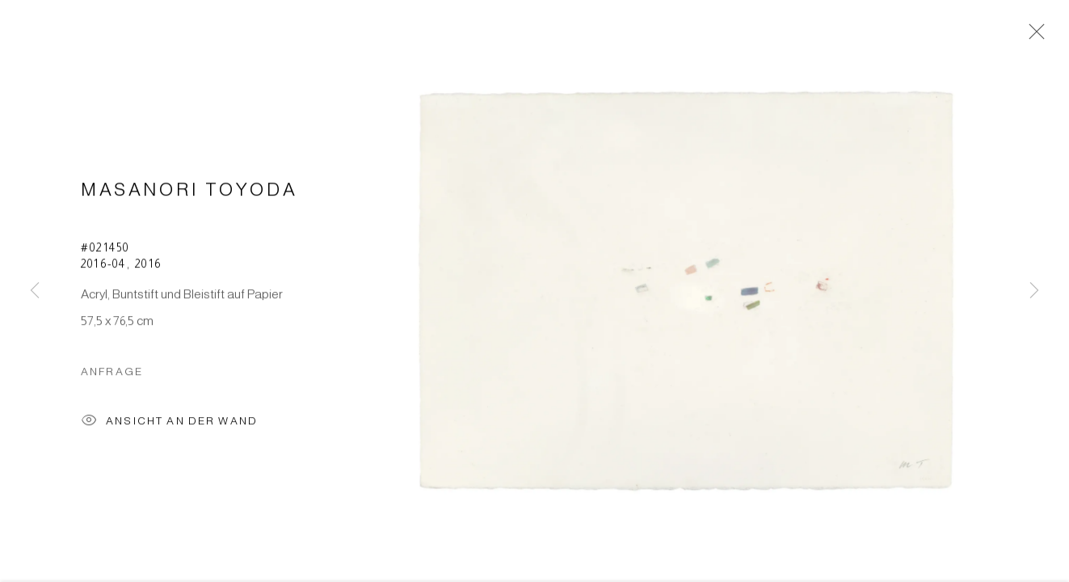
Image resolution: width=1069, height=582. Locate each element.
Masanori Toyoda (189, 193)
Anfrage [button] (112, 375)
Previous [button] (34, 291)
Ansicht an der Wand (169, 425)
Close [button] (1033, 36)
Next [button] (1034, 291)
